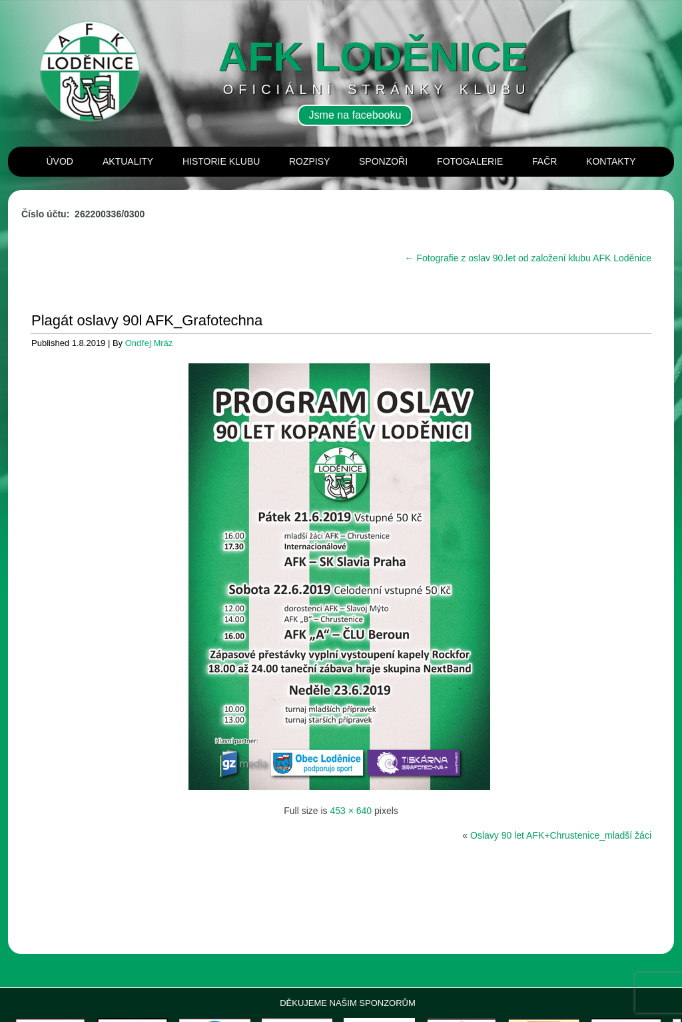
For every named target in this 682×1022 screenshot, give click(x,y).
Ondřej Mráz (149, 343)
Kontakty (610, 161)
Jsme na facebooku (355, 115)
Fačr (544, 161)
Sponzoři (383, 161)
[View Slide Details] (65, 961)
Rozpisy (309, 161)
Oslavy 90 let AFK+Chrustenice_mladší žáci (560, 835)
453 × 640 (351, 810)
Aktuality (128, 161)
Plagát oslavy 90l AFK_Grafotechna (146, 320)
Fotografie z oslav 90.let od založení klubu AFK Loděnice (528, 258)
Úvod (60, 161)
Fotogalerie (470, 161)
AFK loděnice (373, 56)
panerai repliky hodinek (44, 1017)
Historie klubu (221, 161)
